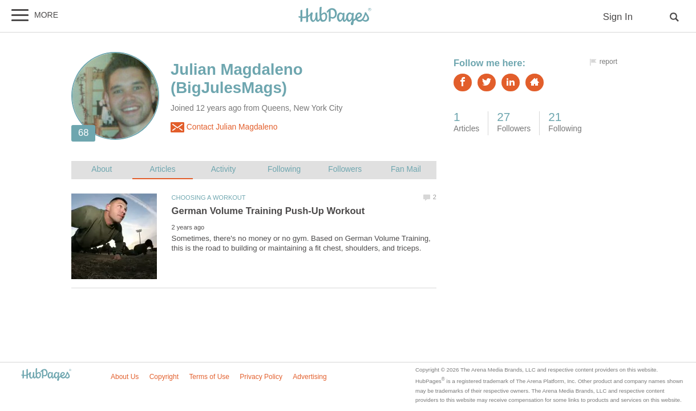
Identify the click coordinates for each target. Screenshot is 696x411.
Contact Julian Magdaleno (224, 127)
